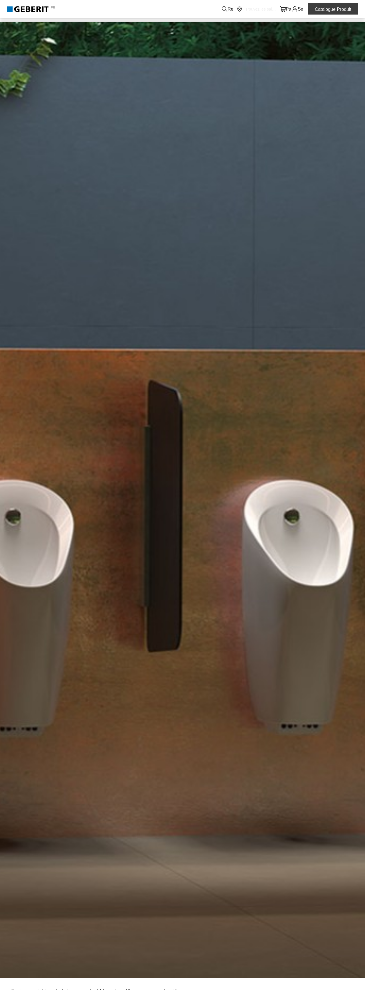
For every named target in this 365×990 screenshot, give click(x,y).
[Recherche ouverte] (259, 9)
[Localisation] (271, 9)
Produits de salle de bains (33, 26)
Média (238, 9)
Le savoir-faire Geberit (168, 26)
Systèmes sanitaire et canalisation (102, 26)
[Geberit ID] (295, 9)
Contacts (159, 9)
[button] (259, 9)
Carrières (218, 9)
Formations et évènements (278, 26)
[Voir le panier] (283, 9)
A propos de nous (188, 9)
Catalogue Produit (333, 9)
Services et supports (221, 26)
